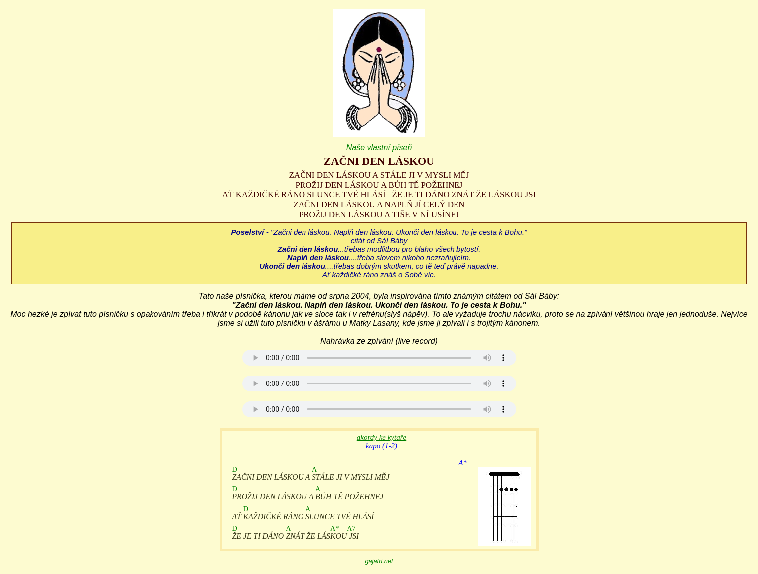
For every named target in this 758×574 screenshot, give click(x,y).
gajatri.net (379, 561)
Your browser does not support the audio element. (379, 358)
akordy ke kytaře (381, 437)
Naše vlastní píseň (379, 147)
